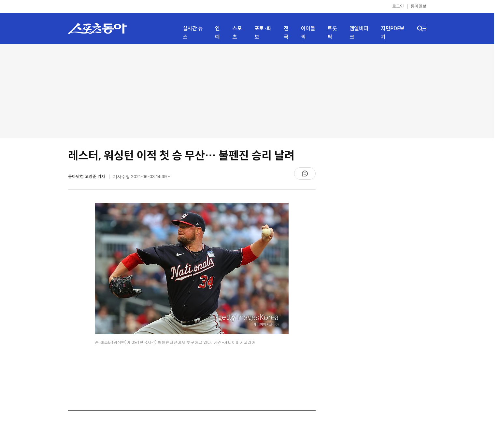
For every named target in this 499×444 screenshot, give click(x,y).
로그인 (398, 6)
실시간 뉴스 (193, 32)
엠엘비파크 (358, 32)
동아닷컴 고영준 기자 (87, 176)
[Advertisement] (247, 91)
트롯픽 (332, 32)
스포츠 (237, 32)
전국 (286, 32)
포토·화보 (262, 32)
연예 (217, 32)
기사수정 (144, 178)
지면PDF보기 (393, 32)
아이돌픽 (308, 32)
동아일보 (418, 6)
